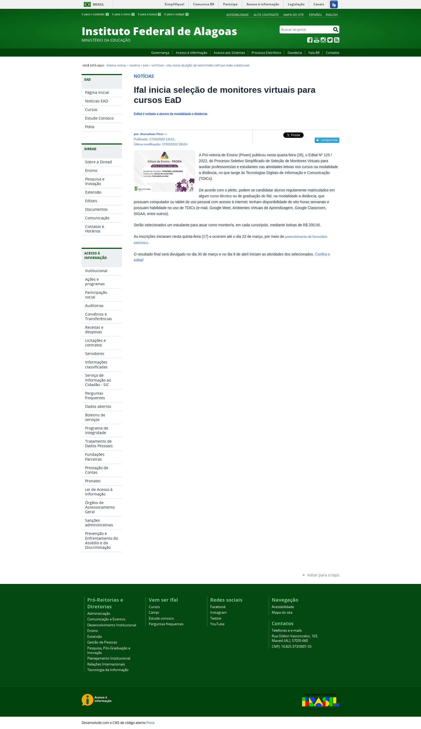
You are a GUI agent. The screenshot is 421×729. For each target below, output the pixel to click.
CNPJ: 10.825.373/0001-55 (291, 646)
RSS (336, 40)
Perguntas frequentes (166, 624)
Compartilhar (329, 140)
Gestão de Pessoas (102, 642)
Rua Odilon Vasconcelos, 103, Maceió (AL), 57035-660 (295, 638)
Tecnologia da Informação (108, 670)
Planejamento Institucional (108, 658)
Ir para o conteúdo (95, 14)
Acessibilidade (237, 15)
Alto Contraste (266, 15)
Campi (154, 612)
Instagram (323, 40)
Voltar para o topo (323, 575)
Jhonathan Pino (151, 134)
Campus (134, 65)
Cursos (154, 607)
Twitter (330, 40)
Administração (98, 613)
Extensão (94, 636)
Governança (160, 52)
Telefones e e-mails (287, 630)
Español (315, 15)
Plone (150, 722)
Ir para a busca (149, 14)
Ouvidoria (295, 52)
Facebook (310, 40)
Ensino (92, 630)
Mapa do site (294, 15)
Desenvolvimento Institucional (111, 625)
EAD (145, 65)
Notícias (157, 65)
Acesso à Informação (191, 52)
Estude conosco (161, 618)
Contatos (332, 52)
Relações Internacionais (106, 664)
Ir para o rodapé (176, 14)
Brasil (98, 4)
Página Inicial (116, 65)
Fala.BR (314, 52)
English (332, 15)
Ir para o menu (123, 14)
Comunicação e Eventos (106, 619)
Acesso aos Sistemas (229, 52)
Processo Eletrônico (266, 52)
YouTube (316, 40)
